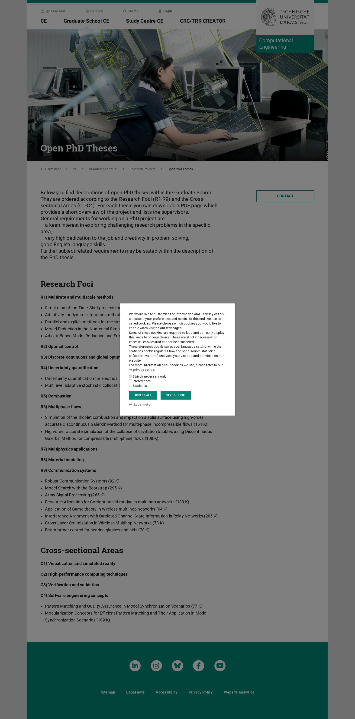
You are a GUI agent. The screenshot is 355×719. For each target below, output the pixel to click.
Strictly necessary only (147, 376)
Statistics (138, 386)
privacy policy (141, 370)
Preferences (140, 381)
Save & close (176, 395)
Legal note (139, 404)
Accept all (143, 395)
